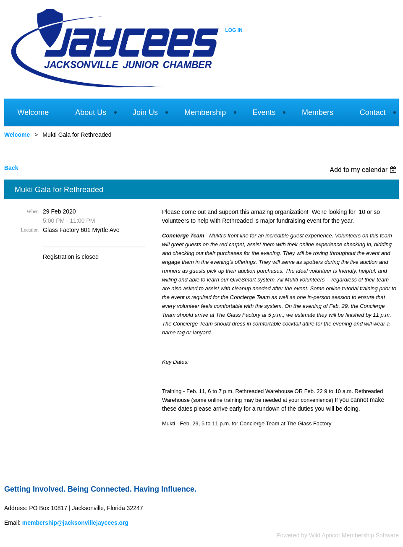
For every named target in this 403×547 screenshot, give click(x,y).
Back (11, 167)
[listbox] (364, 169)
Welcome (17, 134)
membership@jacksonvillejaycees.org (75, 522)
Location (30, 230)
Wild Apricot (324, 535)
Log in (233, 30)
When (32, 211)
